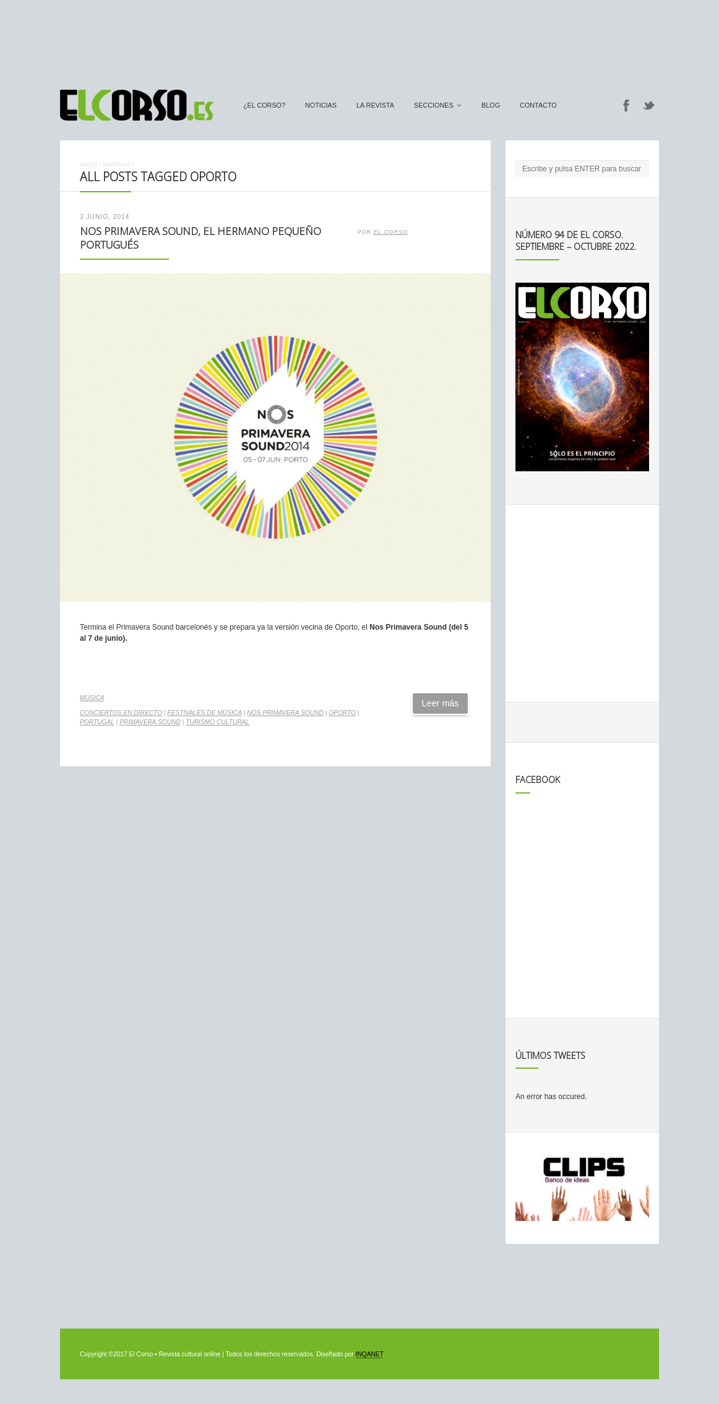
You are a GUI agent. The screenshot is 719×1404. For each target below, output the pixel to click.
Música (92, 698)
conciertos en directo (121, 712)
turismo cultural (217, 722)
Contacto (538, 105)
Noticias (321, 105)
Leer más (440, 703)
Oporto (342, 712)
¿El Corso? (264, 105)
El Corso (391, 232)
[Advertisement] (359, 39)
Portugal (97, 722)
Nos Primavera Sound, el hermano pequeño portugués (200, 238)
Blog (490, 105)
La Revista (375, 105)
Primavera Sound (150, 722)
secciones (434, 105)
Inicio (89, 164)
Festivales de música (204, 712)
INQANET (369, 1354)
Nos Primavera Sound (285, 712)
